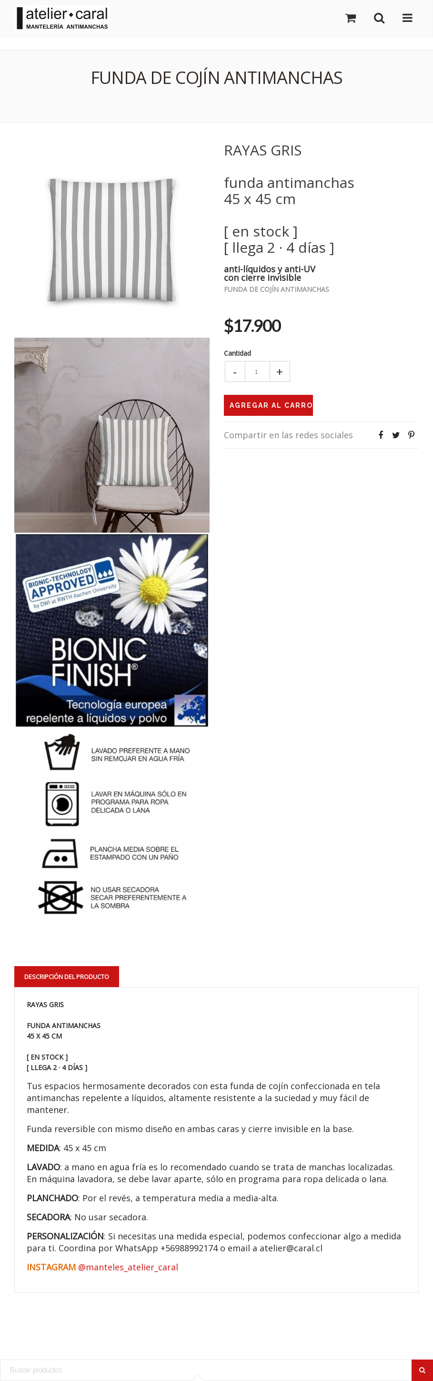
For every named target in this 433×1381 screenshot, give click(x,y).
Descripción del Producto (66, 976)
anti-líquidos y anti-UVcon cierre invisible (269, 272)
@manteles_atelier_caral (128, 1267)
